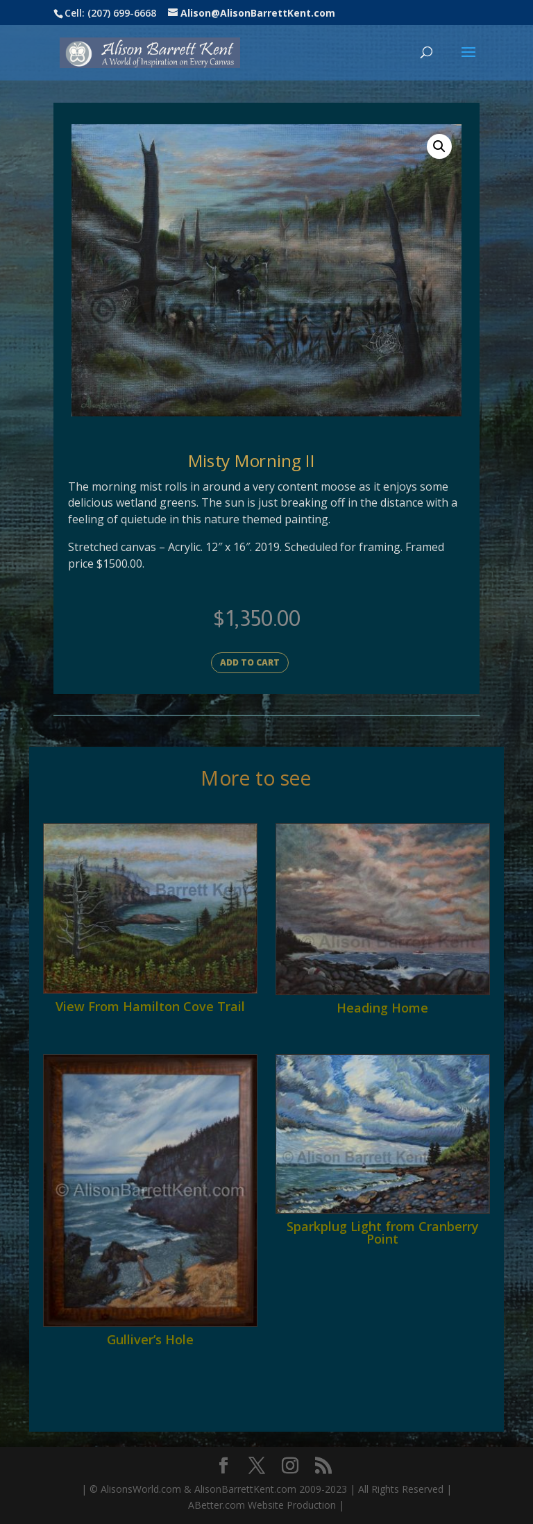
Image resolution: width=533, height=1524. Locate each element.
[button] (439, 146)
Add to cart (250, 662)
